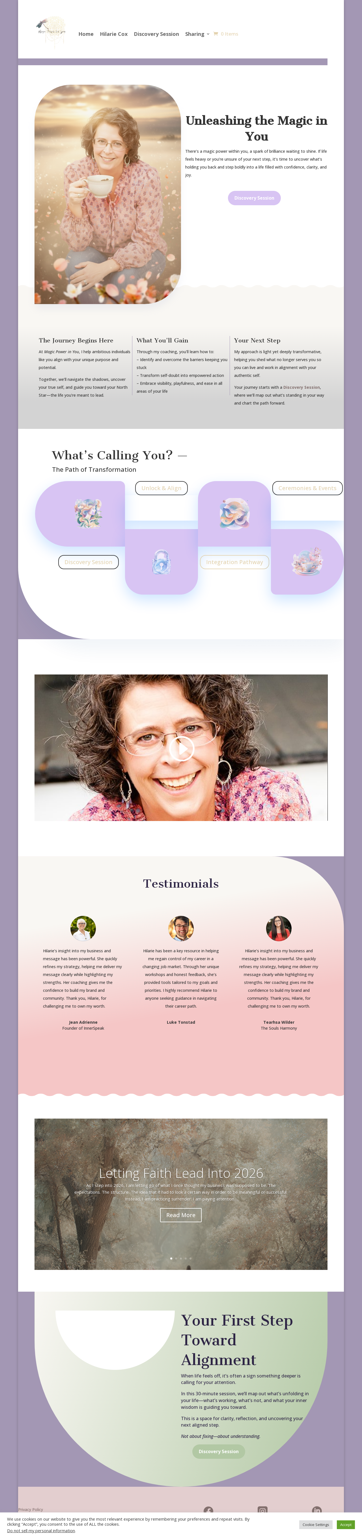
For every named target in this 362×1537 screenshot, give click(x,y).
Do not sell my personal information (41, 1530)
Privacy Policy (30, 1509)
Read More (180, 1215)
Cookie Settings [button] (316, 1524)
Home (86, 33)
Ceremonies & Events (308, 488)
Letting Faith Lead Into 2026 (181, 1173)
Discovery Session (156, 33)
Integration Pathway (234, 562)
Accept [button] (346, 1524)
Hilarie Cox (114, 33)
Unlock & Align (161, 488)
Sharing (194, 33)
